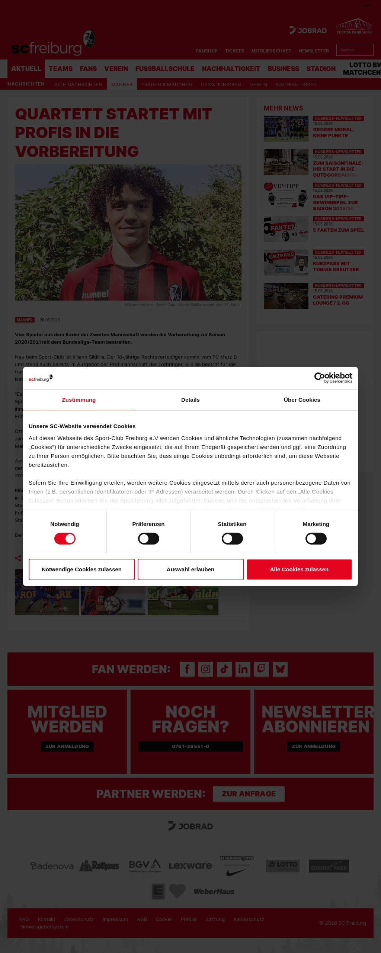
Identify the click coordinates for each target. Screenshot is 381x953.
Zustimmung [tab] (79, 400)
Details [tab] (190, 400)
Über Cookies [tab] (302, 400)
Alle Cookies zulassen (299, 569)
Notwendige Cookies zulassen (82, 569)
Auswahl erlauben (190, 569)
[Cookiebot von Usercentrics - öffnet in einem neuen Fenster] (319, 378)
